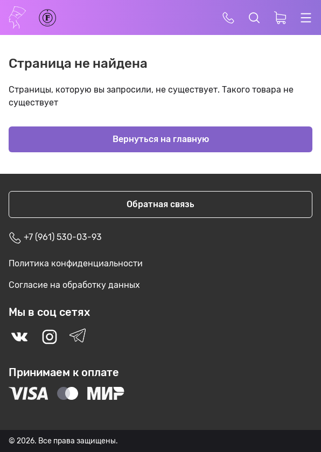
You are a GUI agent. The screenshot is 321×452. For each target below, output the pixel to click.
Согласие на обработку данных (74, 285)
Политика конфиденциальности (76, 263)
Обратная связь (160, 204)
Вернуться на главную (161, 139)
